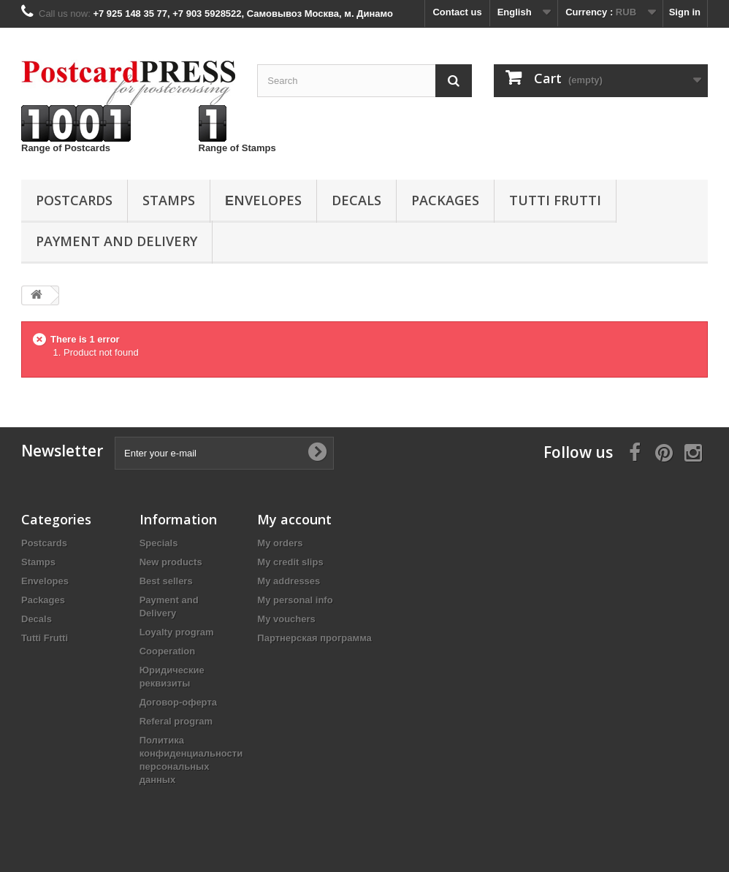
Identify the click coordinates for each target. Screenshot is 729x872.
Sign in (685, 12)
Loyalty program (177, 632)
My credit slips (290, 562)
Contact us (456, 12)
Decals (356, 200)
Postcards (74, 200)
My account (294, 519)
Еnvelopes (263, 200)
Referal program (176, 721)
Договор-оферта (178, 702)
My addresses (288, 580)
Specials (159, 543)
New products (171, 562)
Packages (445, 200)
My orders (279, 543)
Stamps (168, 200)
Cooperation (168, 651)
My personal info (294, 599)
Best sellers (166, 580)
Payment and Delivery (116, 241)
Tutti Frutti (555, 200)
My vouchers (286, 618)
